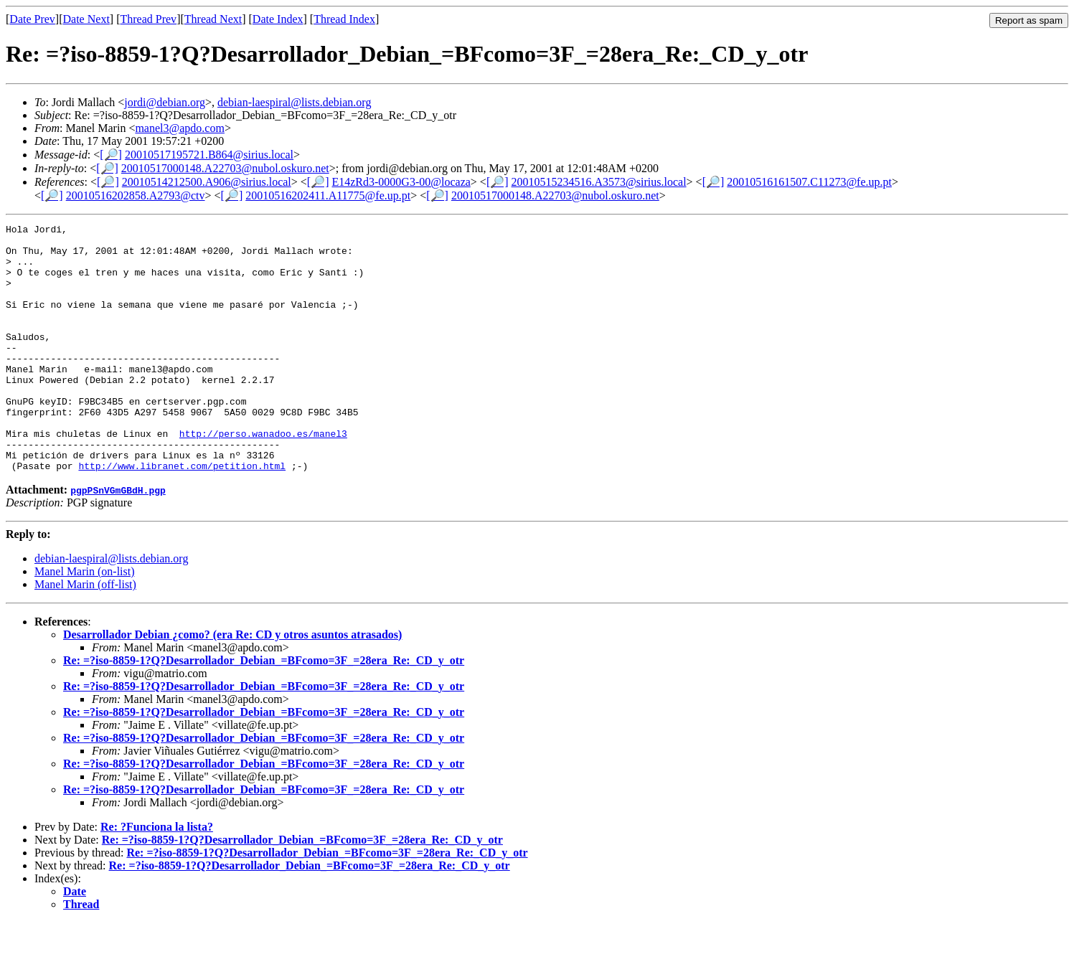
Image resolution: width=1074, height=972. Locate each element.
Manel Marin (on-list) (84, 621)
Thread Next (213, 19)
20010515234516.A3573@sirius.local (599, 182)
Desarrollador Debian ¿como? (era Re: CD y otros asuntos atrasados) (232, 684)
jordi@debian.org (164, 102)
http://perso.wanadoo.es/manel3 (263, 476)
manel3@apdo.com (179, 128)
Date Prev (32, 19)
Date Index (278, 19)
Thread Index (344, 19)
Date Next (86, 19)
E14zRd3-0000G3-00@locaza (400, 182)
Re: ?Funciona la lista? (156, 876)
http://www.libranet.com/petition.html (182, 515)
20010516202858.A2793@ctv (135, 195)
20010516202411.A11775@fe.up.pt (327, 195)
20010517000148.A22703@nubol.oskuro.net (225, 168)
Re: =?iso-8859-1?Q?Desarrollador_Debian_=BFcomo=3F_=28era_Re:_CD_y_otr (263, 710)
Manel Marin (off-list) (85, 634)
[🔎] (111, 154)
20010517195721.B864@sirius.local (209, 154)
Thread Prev (148, 19)
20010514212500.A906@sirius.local (206, 182)
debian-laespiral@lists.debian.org (294, 102)
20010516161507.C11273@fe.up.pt (809, 182)
